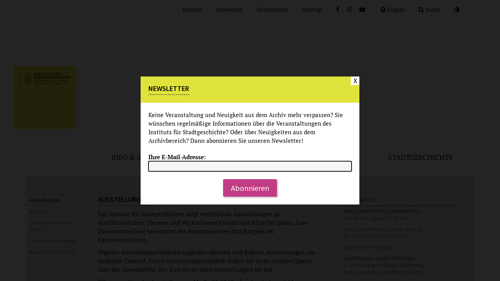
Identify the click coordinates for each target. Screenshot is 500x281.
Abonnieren (250, 188)
